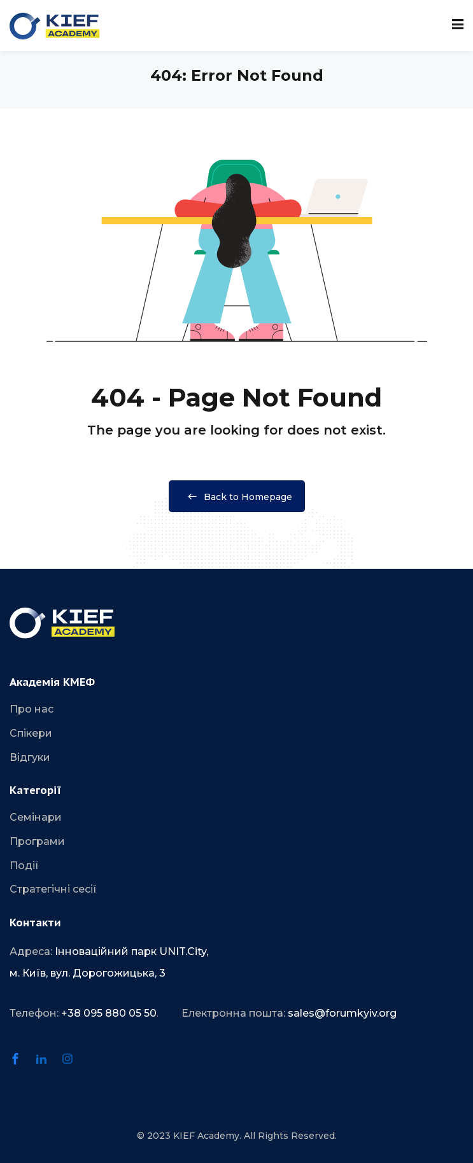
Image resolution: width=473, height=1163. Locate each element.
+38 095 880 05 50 (109, 1013)
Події (24, 866)
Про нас (31, 709)
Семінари (36, 817)
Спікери (31, 733)
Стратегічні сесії (53, 889)
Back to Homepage (236, 497)
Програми (37, 841)
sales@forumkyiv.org (342, 1013)
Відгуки (30, 757)
